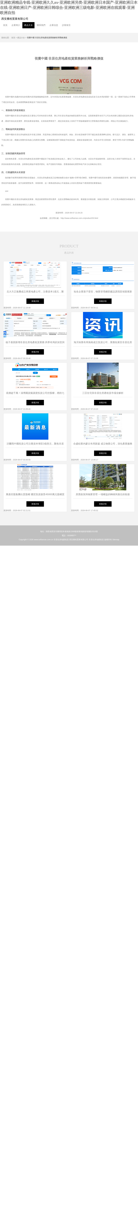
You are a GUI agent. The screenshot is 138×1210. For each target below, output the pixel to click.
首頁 (5, 25)
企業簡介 (15, 25)
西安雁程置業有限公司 (14, 18)
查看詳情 (35, 301)
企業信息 (53, 25)
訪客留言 (66, 25)
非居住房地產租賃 (61, 539)
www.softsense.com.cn (43, 539)
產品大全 (28, 25)
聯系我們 (41, 25)
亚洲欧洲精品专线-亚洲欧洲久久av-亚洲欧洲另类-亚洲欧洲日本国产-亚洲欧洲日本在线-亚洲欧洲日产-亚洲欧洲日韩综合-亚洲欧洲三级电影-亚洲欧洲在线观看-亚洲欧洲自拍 (68, 7)
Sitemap (115, 539)
